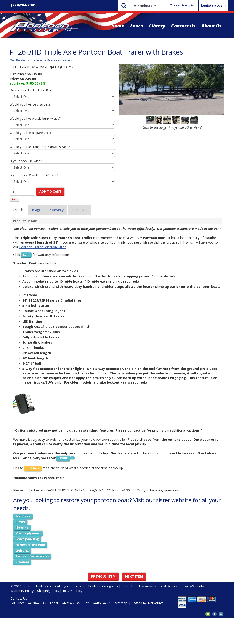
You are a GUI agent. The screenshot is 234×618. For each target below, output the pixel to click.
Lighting (22, 550)
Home (117, 26)
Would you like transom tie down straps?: (40, 147)
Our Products (19, 60)
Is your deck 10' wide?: (26, 161)
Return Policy (72, 591)
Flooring (22, 527)
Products (145, 5)
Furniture (23, 516)
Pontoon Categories (103, 586)
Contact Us (183, 26)
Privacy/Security (192, 586)
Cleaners (22, 562)
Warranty (57, 209)
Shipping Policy (48, 591)
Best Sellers (168, 586)
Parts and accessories (32, 556)
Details (18, 209)
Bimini (20, 522)
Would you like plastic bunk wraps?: (35, 118)
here (26, 255)
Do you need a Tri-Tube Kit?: (31, 90)
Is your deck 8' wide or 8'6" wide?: (34, 175)
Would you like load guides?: (30, 104)
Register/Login (213, 5)
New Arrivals (146, 586)
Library (157, 26)
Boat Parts (79, 209)
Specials (128, 586)
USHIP (63, 458)
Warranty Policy (22, 591)
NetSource (156, 603)
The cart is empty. (182, 5)
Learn (136, 26)
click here (32, 468)
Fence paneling (27, 539)
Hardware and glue (30, 545)
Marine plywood (28, 533)
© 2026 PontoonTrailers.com (32, 586)
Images (36, 209)
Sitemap (121, 603)
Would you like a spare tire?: (30, 132)
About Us (211, 26)
